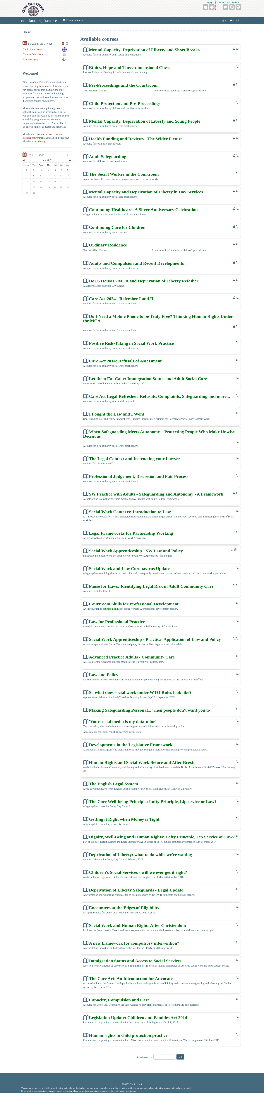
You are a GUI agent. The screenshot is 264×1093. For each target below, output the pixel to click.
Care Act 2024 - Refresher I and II (121, 298)
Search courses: (145, 1057)
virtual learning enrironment (37, 86)
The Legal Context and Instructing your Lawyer (134, 458)
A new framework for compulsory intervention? (134, 943)
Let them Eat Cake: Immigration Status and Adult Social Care (148, 378)
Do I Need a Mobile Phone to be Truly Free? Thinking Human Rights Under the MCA (158, 318)
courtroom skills (111, 608)
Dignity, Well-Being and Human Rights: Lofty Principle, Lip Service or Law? (162, 837)
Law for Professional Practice (117, 621)
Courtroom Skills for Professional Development (134, 604)
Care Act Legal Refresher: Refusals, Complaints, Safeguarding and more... (159, 396)
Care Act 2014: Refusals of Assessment (125, 361)
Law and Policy (103, 674)
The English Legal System (113, 783)
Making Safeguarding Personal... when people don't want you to (149, 710)
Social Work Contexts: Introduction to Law (130, 511)
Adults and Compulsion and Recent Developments (136, 263)
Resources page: (31, 59)
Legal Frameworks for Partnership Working (131, 533)
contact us (112, 1091)
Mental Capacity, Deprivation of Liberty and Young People (144, 121)
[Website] (238, 7)
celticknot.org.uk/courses (39, 21)
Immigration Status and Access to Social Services (135, 960)
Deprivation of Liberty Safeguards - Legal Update (136, 890)
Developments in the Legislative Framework (130, 744)
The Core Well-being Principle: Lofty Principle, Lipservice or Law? (153, 801)
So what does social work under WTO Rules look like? (140, 692)
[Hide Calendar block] (63, 154)
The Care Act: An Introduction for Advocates (131, 978)
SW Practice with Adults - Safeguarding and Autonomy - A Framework (156, 494)
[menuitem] (224, 20)
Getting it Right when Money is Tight (124, 819)
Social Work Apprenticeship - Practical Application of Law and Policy (155, 639)
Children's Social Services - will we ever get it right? (138, 872)
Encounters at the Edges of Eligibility (124, 907)
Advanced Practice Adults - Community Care (132, 657)
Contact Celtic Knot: (33, 54)
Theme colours (73, 20)
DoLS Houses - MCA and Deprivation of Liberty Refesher (143, 281)
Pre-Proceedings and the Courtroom (123, 85)
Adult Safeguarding (107, 156)
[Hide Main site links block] (63, 43)
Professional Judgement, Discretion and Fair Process (138, 476)
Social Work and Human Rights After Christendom (137, 925)
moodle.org (40, 141)
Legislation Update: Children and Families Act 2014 (138, 1017)
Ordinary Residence (108, 245)
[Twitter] (225, 7)
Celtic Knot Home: (33, 49)
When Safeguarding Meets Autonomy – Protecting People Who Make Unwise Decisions (159, 433)
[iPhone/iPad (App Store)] (205, 7)
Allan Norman (99, 90)
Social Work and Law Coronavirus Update (129, 568)
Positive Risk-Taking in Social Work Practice (131, 343)
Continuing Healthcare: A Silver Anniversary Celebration (143, 209)
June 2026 (47, 160)
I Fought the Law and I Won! (116, 414)
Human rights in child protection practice (128, 1035)
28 (67, 187)
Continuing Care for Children (117, 227)
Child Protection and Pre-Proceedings (124, 103)
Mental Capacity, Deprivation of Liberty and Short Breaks (144, 49)
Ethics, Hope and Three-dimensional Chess (129, 67)
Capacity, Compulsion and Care (119, 1000)
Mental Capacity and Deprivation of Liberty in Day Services (146, 192)
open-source (48, 134)
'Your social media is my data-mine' (123, 721)
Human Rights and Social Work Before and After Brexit (142, 762)
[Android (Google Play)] (212, 7)
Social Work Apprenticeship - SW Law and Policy (136, 550)
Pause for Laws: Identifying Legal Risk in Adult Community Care (151, 586)
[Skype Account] (232, 7)
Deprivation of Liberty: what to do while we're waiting (140, 854)
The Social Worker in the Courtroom (124, 174)
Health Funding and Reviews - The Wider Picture (136, 138)
